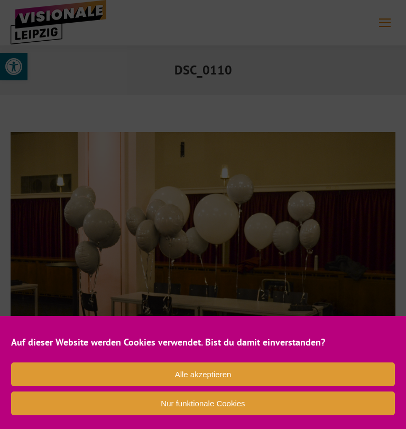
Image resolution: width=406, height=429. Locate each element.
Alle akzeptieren (203, 374)
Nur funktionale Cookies (203, 403)
